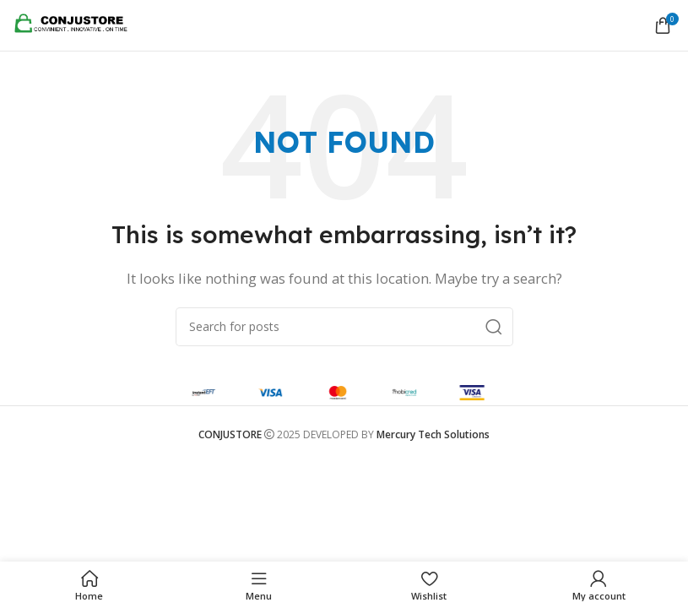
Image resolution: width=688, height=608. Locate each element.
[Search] (344, 326)
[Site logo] (76, 23)
